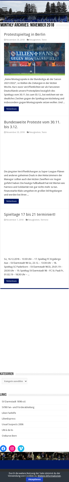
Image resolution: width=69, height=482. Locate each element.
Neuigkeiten (35, 40)
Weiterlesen (11, 109)
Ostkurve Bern (9, 435)
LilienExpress (8, 418)
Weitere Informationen (49, 476)
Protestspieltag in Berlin (24, 34)
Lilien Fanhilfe (9, 413)
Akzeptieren (34, 479)
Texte (44, 40)
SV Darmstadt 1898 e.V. (14, 401)
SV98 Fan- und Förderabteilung (18, 407)
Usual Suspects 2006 (12, 424)
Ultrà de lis (7, 430)
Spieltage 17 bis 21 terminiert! (29, 214)
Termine (44, 220)
